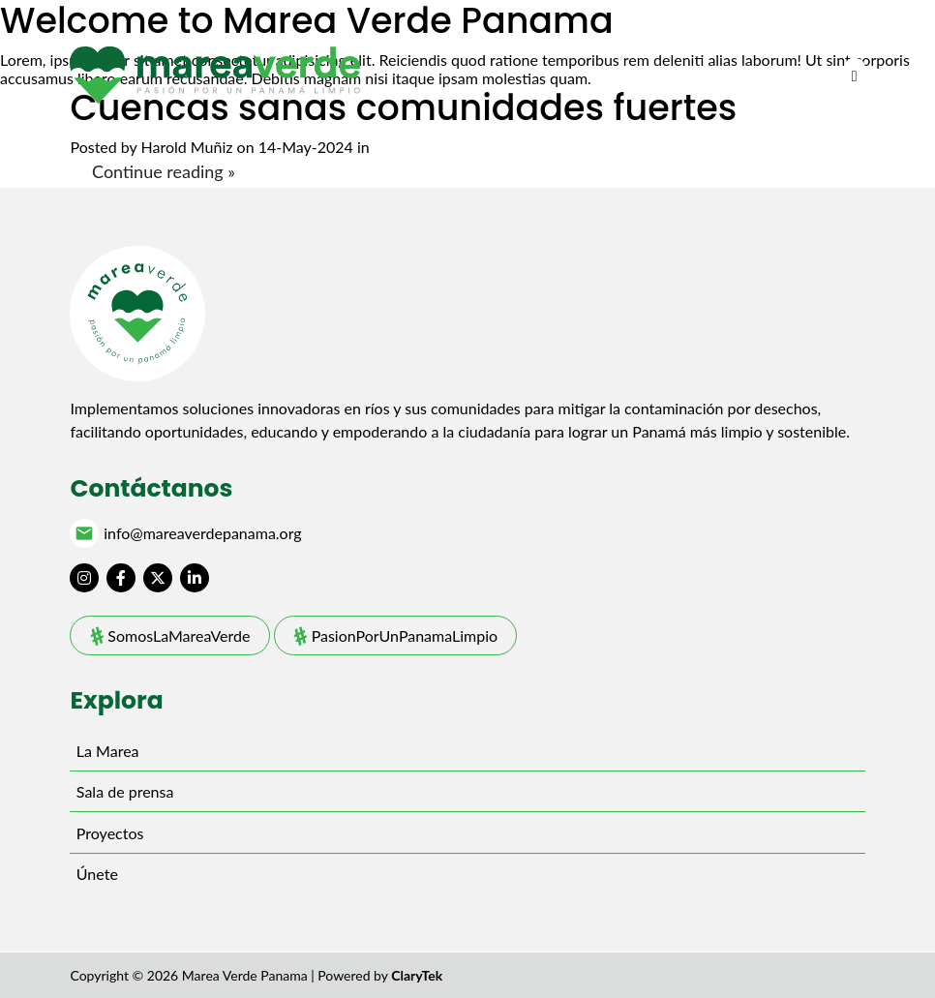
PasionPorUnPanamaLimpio (405, 635)
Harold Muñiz (187, 146)
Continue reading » (163, 171)
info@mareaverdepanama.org (202, 533)
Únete (97, 873)
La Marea (107, 750)
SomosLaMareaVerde (178, 635)
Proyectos (110, 833)
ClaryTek (416, 975)
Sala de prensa (125, 791)
